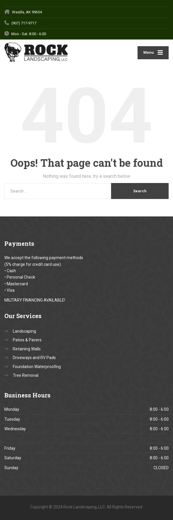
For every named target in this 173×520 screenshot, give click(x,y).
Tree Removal (25, 375)
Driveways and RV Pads (34, 357)
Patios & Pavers (27, 340)
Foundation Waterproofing (37, 366)
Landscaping (24, 331)
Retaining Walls (27, 349)
